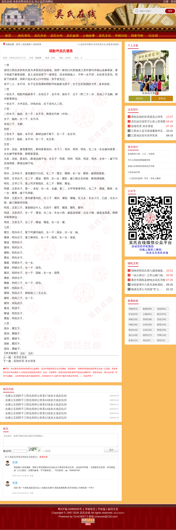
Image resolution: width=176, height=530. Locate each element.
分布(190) (147, 324)
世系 (30, 353)
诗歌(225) (133, 319)
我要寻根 (137, 35)
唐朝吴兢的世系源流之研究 (147, 116)
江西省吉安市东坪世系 (144, 135)
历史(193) (161, 319)
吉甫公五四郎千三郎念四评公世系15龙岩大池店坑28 (36, 404)
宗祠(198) (147, 319)
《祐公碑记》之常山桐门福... (148, 275)
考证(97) (147, 340)
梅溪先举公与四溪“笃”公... (146, 289)
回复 (31, 476)
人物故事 (89, 35)
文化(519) (133, 314)
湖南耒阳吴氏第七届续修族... (148, 270)
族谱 (22, 353)
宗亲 (15, 462)
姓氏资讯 (24, 35)
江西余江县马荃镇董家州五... (148, 130)
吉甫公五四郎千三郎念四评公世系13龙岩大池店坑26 (36, 413)
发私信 (162, 98)
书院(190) (133, 324)
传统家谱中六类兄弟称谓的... (148, 284)
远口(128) (133, 335)
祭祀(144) (133, 330)
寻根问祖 (121, 35)
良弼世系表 (20, 357)
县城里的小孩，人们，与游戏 (141, 154)
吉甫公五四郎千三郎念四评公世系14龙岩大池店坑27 (36, 408)
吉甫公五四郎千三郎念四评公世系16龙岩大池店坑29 (36, 400)
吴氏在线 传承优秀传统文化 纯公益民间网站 (27, 1)
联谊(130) (161, 330)
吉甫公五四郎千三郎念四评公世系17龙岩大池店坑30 (36, 395)
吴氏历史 (40, 35)
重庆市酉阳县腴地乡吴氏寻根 (148, 280)
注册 (166, 1)
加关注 (139, 98)
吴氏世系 (37, 44)
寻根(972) (133, 309)
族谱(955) (147, 309)
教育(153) (161, 324)
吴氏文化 (105, 35)
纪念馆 (153, 35)
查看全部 (43, 457)
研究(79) (161, 340)
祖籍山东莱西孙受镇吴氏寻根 (141, 166)
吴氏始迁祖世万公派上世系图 (148, 121)
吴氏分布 (56, 35)
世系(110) (133, 340)
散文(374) (161, 314)
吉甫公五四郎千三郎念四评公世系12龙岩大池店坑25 (36, 417)
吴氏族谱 (72, 35)
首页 (8, 35)
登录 (173, 1)
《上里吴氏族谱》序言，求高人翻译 (144, 178)
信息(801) (161, 309)
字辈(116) (161, 335)
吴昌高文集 (150, 92)
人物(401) (147, 314)
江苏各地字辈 (134, 172)
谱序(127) (147, 335)
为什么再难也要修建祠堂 (139, 160)
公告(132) (147, 330)
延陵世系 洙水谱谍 (24, 361)
